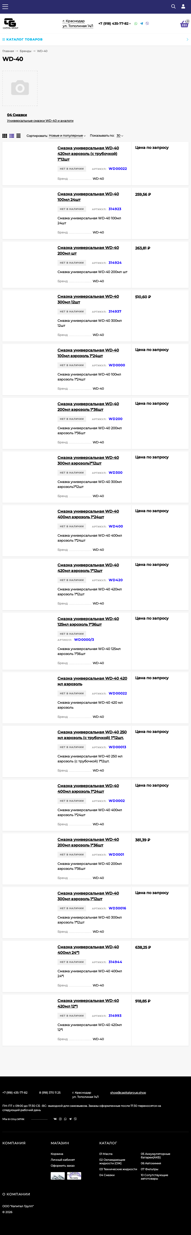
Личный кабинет (63, 1159)
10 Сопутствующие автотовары (154, 1176)
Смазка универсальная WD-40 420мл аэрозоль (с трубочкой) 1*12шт (88, 154)
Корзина (57, 1154)
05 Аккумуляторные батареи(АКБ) (155, 1155)
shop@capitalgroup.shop (128, 1092)
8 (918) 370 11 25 (50, 1092)
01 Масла (105, 1154)
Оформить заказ (62, 1165)
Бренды (25, 51)
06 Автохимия (151, 1163)
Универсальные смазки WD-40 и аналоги (40, 121)
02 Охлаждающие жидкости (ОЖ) (112, 1161)
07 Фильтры (149, 1169)
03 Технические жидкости (118, 1169)
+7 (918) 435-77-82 (113, 23)
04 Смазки (17, 115)
